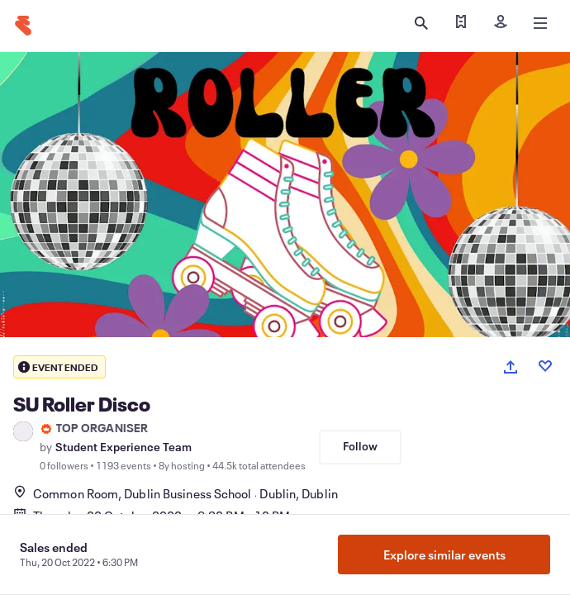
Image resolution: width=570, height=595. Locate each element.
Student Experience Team (123, 447)
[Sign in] (500, 23)
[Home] (23, 26)
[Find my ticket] (460, 23)
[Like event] (545, 366)
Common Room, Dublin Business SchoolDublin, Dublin (175, 493)
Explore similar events (444, 554)
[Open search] (421, 23)
